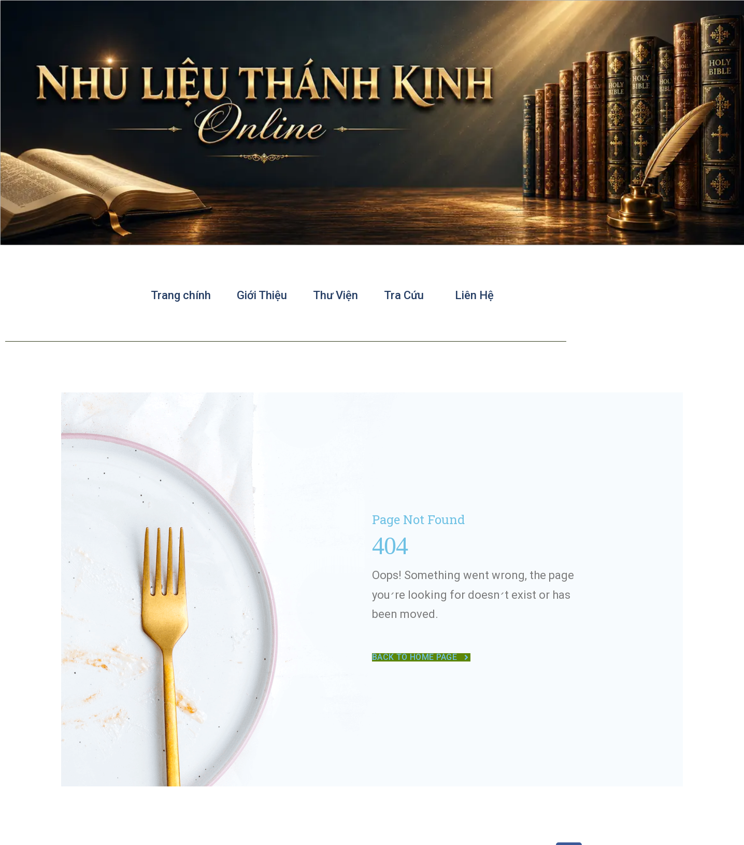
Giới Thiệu (262, 295)
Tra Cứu (406, 295)
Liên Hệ (474, 295)
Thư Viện (335, 295)
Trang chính (181, 295)
